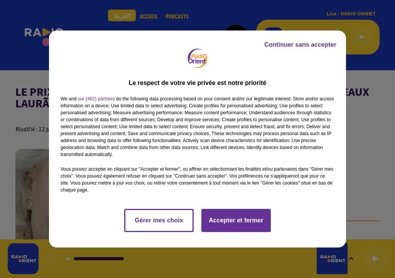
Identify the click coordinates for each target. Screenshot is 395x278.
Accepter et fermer (236, 220)
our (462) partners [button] (96, 99)
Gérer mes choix (159, 220)
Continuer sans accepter (300, 44)
